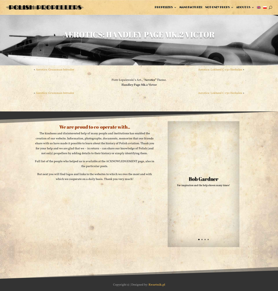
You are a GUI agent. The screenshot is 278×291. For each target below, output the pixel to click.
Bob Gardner (204, 179)
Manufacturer (191, 7)
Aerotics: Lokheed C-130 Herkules (220, 70)
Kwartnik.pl (157, 285)
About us (243, 7)
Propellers (164, 7)
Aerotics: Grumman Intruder (55, 70)
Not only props (217, 7)
